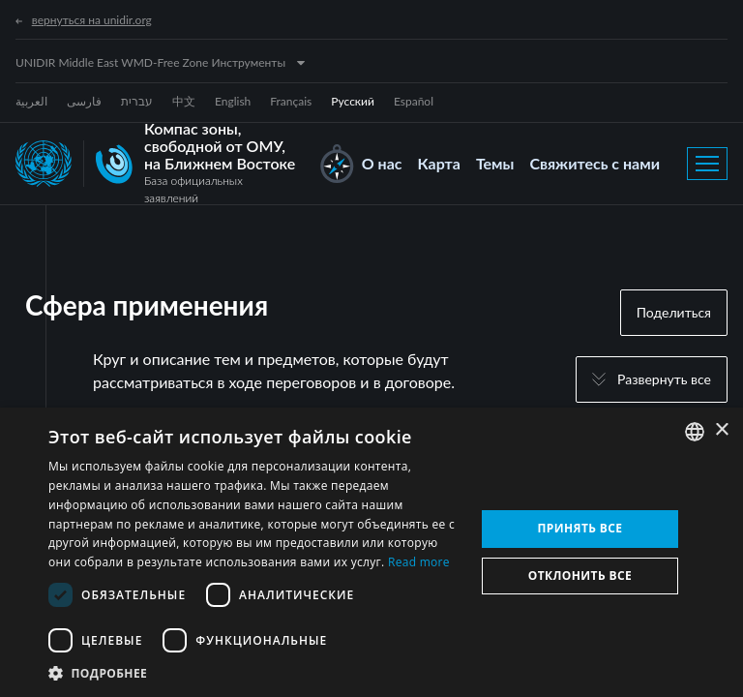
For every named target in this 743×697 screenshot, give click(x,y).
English (233, 101)
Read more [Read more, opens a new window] (419, 562)
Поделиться (674, 312)
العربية (31, 101)
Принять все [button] (579, 528)
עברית (137, 101)
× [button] (721, 430)
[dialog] (371, 552)
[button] (255, 672)
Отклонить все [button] (580, 575)
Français (291, 101)
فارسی (84, 101)
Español (413, 101)
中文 (183, 101)
